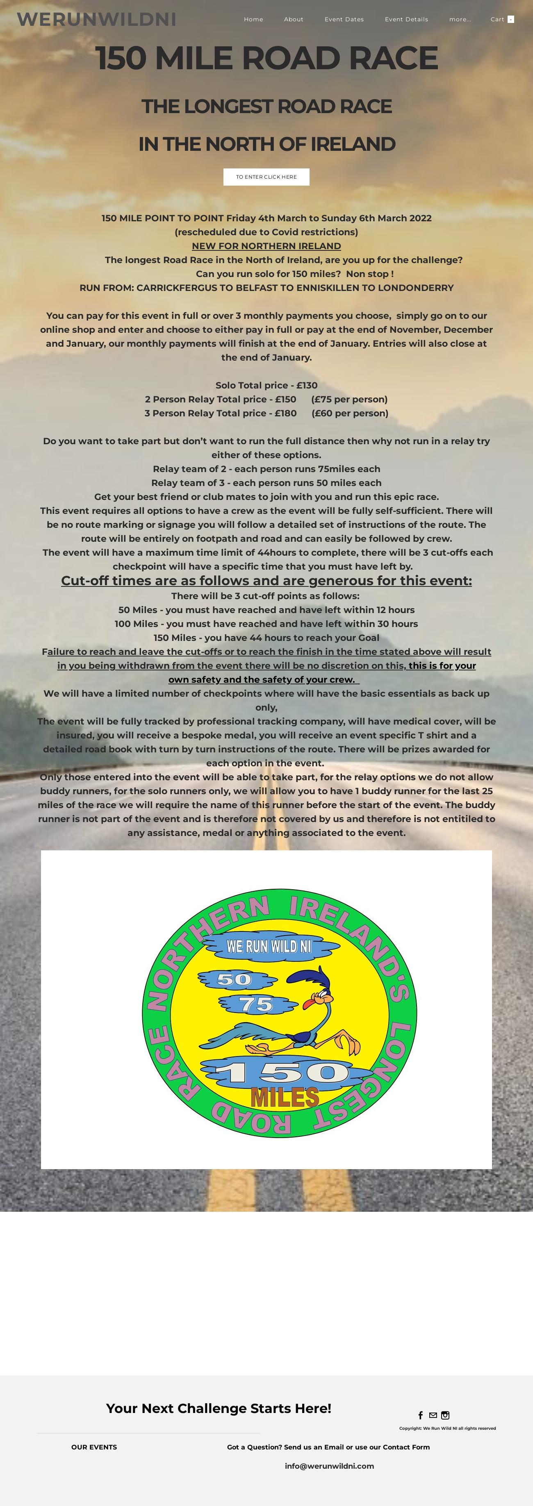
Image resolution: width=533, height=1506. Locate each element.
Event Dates (344, 19)
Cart (502, 19)
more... (460, 19)
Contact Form (407, 1447)
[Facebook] (421, 1415)
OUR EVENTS (94, 1447)
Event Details (406, 19)
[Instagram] (445, 1415)
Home (253, 19)
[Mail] (433, 1415)
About (294, 19)
